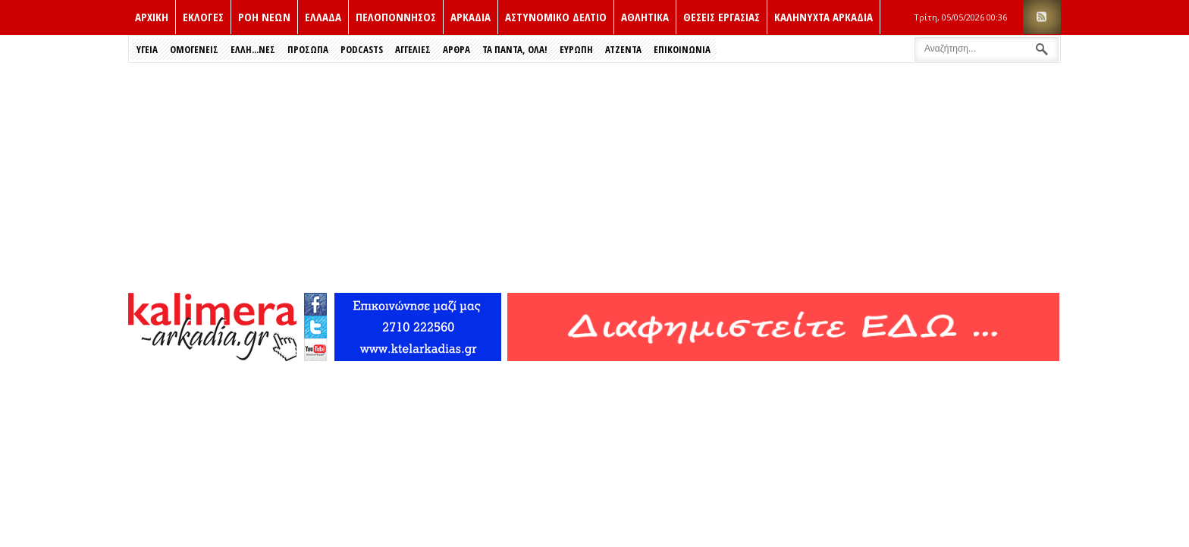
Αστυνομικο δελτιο (556, 16)
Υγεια (147, 49)
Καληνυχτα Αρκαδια (823, 16)
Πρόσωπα (307, 49)
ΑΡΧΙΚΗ (151, 16)
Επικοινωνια (682, 49)
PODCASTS (361, 49)
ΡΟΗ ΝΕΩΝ (264, 16)
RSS (1042, 17)
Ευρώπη (576, 49)
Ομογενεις (194, 49)
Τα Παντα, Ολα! (514, 49)
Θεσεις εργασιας (721, 16)
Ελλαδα (323, 16)
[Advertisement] (594, 177)
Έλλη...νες (253, 49)
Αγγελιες (413, 49)
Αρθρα (456, 49)
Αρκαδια (470, 16)
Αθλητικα (645, 16)
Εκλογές (203, 16)
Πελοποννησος (396, 16)
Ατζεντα (623, 49)
